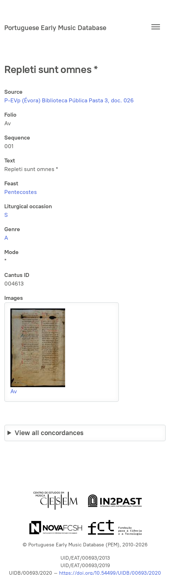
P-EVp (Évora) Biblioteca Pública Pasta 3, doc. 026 (69, 100)
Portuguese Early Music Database (55, 28)
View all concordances (49, 433)
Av (13, 391)
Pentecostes (20, 192)
